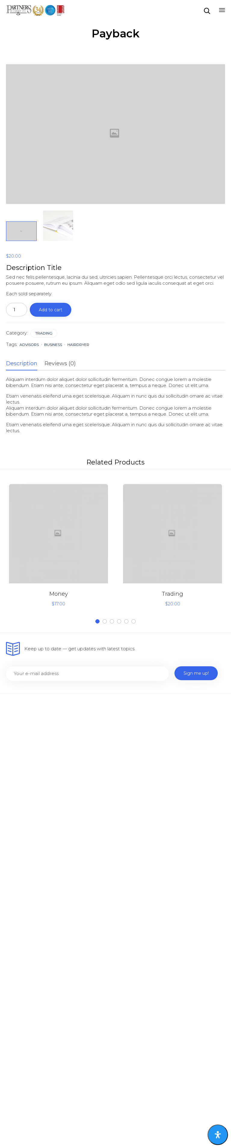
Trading (43, 333)
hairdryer (78, 344)
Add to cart (50, 309)
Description (21, 363)
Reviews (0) (60, 363)
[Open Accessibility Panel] (218, 1134)
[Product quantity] (16, 309)
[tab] (24, 363)
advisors (29, 344)
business (53, 344)
